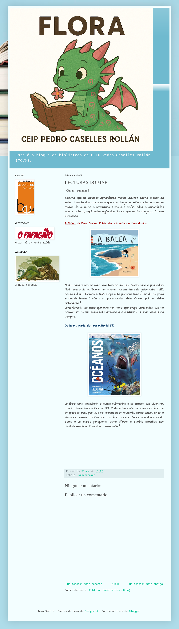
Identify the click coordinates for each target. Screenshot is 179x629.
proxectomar (86, 475)
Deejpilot (92, 611)
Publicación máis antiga (145, 584)
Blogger (134, 611)
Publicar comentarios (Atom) (109, 590)
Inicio (115, 584)
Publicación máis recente (84, 584)
